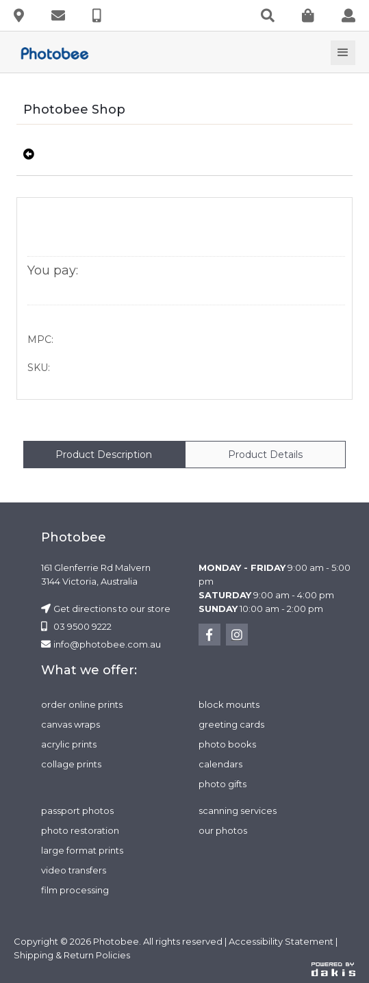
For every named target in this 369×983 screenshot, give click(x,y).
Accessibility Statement (281, 941)
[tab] (104, 454)
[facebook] (209, 635)
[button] (343, 52)
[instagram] (237, 635)
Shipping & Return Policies (72, 954)
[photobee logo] (60, 53)
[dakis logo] (333, 969)
